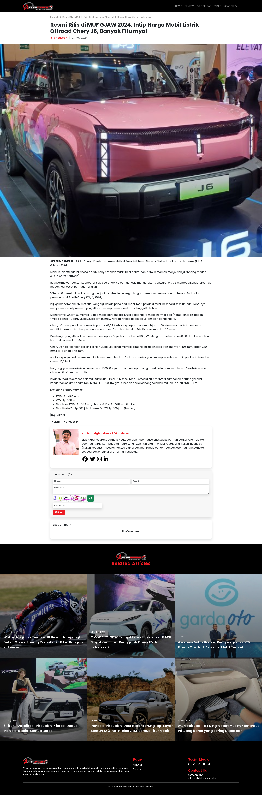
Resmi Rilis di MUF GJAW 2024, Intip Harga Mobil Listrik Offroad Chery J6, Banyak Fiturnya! (107, 17)
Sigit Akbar (59, 38)
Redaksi (137, 769)
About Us (137, 764)
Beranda (55, 17)
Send (58, 512)
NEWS (178, 6)
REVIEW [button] (189, 6)
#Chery (56, 421)
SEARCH (231, 6)
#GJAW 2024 (71, 421)
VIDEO (218, 6)
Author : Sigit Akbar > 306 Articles (105, 433)
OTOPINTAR (204, 6)
